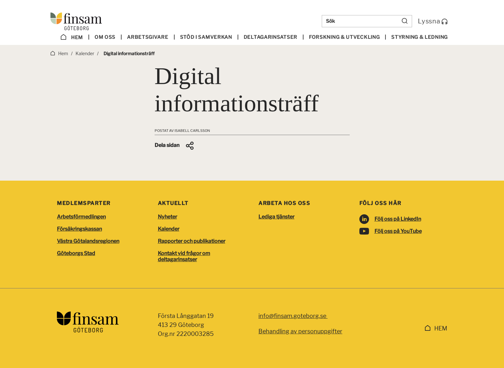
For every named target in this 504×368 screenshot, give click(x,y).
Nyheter (167, 217)
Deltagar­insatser (270, 37)
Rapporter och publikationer (191, 241)
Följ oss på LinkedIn (397, 219)
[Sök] (405, 21)
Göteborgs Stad (76, 253)
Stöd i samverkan (206, 37)
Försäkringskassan (79, 229)
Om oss (104, 37)
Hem (71, 37)
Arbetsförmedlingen (81, 217)
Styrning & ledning (419, 37)
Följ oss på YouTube (398, 231)
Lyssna (433, 21)
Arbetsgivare (147, 37)
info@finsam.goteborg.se (293, 315)
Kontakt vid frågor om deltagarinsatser (184, 256)
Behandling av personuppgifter (300, 331)
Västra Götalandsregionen (88, 241)
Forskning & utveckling (344, 37)
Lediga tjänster (276, 217)
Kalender (168, 229)
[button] (175, 145)
